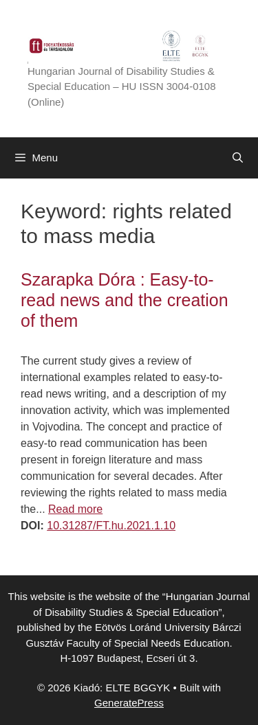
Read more (75, 509)
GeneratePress (129, 703)
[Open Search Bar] (237, 158)
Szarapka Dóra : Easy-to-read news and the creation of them (124, 300)
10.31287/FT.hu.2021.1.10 (111, 525)
